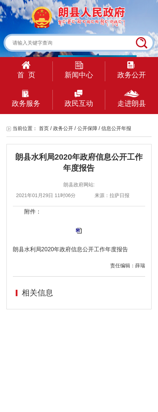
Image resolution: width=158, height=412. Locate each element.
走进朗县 (131, 98)
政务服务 (26, 98)
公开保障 (87, 128)
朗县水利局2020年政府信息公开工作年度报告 (70, 249)
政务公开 (131, 70)
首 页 (26, 70)
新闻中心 (79, 70)
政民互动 (79, 98)
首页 (44, 128)
